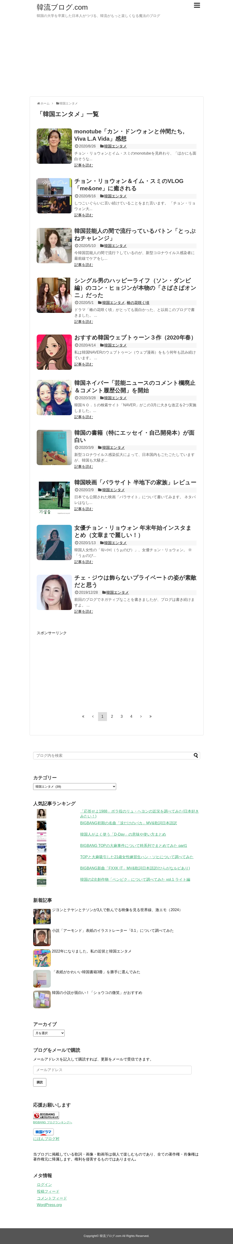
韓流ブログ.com (62, 7)
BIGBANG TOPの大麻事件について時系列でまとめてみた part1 (133, 846)
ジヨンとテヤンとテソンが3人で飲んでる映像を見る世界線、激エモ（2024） (117, 910)
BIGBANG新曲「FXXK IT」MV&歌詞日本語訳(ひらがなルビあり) (135, 868)
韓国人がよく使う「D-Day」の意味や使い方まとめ (123, 834)
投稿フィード (48, 1191)
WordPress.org (49, 1205)
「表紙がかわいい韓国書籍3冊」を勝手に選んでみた (96, 972)
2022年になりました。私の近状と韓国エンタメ (92, 951)
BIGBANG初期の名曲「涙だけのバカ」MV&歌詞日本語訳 (128, 823)
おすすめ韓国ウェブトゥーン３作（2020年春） (135, 337)
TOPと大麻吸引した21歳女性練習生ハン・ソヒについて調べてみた (137, 857)
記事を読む (83, 165)
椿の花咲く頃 (138, 303)
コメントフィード (52, 1198)
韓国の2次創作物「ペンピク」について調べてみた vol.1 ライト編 (135, 879)
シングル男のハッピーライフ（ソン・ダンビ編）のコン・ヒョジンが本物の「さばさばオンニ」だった (135, 287)
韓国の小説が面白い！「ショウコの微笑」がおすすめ (97, 993)
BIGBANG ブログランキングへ (52, 1122)
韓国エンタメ (115, 146)
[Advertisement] (116, 60)
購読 (40, 1082)
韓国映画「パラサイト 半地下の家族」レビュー (135, 482)
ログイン (44, 1185)
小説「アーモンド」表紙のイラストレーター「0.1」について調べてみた (113, 931)
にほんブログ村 (46, 1139)
